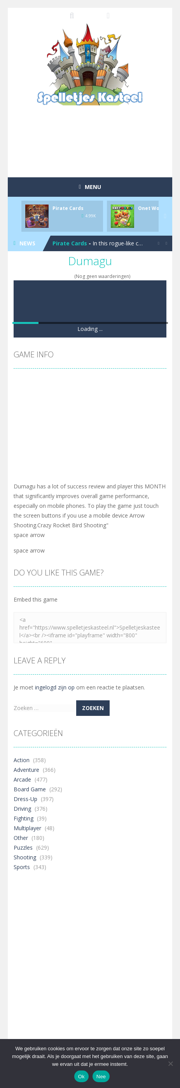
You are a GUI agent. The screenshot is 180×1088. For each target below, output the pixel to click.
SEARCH (72, 15)
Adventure (26, 769)
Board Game (30, 789)
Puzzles (23, 847)
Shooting (25, 857)
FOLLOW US (108, 15)
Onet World (152, 208)
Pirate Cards (68, 208)
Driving (22, 808)
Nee (101, 1076)
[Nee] (170, 1063)
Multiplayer (27, 828)
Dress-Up (25, 799)
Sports (22, 867)
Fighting (23, 818)
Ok (81, 1076)
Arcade (22, 779)
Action (22, 760)
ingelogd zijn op (55, 687)
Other (21, 837)
